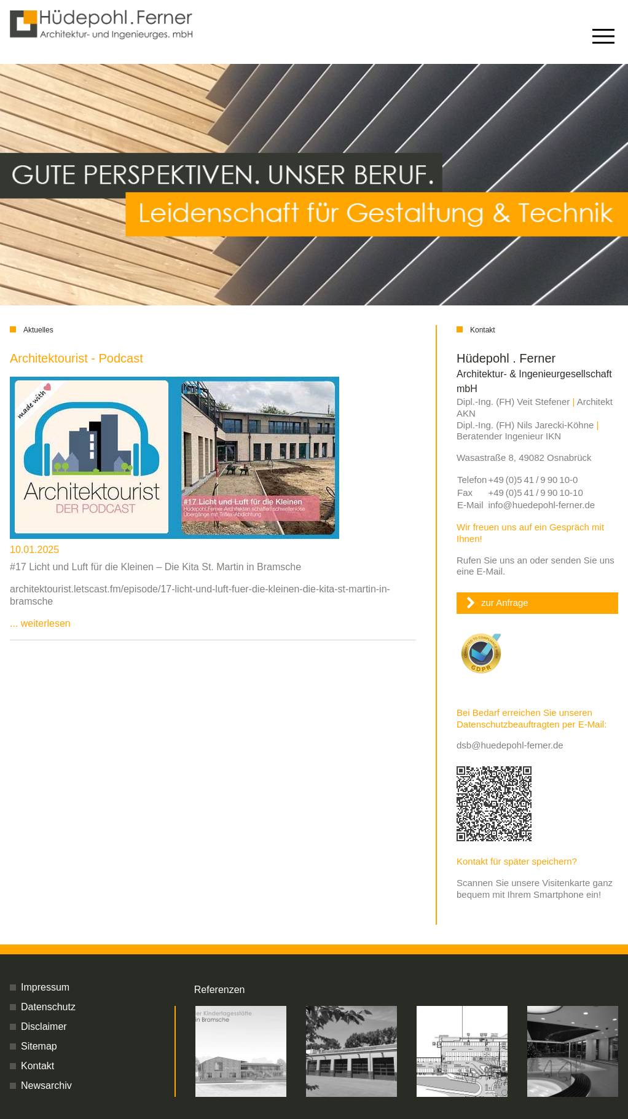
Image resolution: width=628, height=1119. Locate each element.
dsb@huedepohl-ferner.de (510, 745)
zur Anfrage (504, 602)
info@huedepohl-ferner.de (541, 505)
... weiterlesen (40, 623)
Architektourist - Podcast (76, 358)
